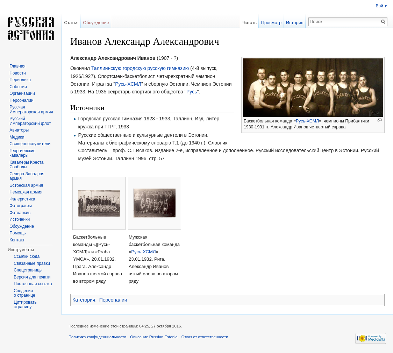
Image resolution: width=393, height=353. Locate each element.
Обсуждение (96, 22)
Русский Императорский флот (30, 121)
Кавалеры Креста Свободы (26, 165)
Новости (17, 73)
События (18, 86)
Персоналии (113, 300)
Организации (22, 93)
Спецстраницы (28, 270)
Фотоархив (19, 212)
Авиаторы (19, 130)
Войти (381, 5)
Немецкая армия (25, 192)
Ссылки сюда (27, 256)
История (294, 22)
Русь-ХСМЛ (307, 121)
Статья (71, 22)
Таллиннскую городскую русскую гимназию (140, 68)
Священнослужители (29, 143)
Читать (249, 22)
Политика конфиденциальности (97, 337)
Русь (191, 91)
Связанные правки (32, 263)
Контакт (16, 240)
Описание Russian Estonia (153, 337)
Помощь (17, 233)
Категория (83, 300)
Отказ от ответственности (204, 337)
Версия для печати (32, 277)
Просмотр (271, 22)
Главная (17, 66)
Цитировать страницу (25, 305)
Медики (16, 137)
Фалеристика (22, 199)
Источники (19, 219)
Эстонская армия (26, 185)
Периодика (20, 79)
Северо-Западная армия (26, 176)
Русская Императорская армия (31, 109)
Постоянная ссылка (33, 283)
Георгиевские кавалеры (22, 153)
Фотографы (20, 205)
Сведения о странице (24, 293)
